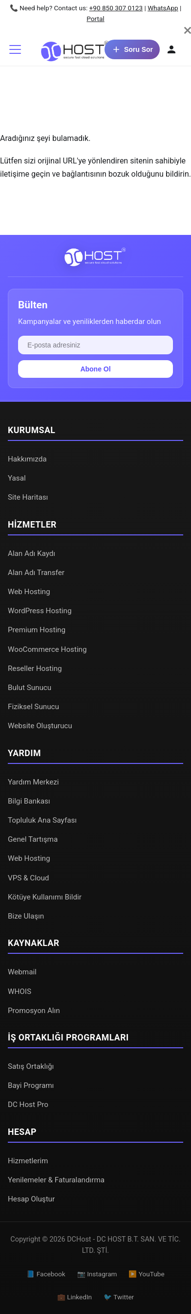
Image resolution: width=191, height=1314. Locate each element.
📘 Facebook (45, 1274)
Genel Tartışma (33, 839)
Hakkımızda (27, 459)
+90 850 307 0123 (116, 8)
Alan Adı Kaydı (31, 553)
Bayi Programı (31, 1085)
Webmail (22, 972)
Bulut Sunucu (29, 687)
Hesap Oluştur (31, 1199)
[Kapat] (187, 30)
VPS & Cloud (28, 878)
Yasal (17, 478)
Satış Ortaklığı (31, 1066)
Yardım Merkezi (33, 782)
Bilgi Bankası (29, 801)
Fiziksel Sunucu (33, 706)
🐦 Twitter (119, 1297)
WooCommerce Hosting (47, 649)
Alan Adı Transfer (36, 572)
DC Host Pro (28, 1104)
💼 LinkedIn (74, 1297)
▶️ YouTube (146, 1274)
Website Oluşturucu (40, 725)
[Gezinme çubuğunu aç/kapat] (15, 49)
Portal (95, 19)
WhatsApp (163, 8)
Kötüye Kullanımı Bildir (45, 897)
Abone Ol (95, 369)
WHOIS (19, 991)
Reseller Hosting (35, 668)
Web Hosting (29, 591)
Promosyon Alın (34, 1010)
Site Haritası (28, 497)
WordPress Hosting (39, 610)
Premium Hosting (36, 629)
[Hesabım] (171, 49)
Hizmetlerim (28, 1160)
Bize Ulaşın (26, 916)
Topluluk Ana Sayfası (42, 820)
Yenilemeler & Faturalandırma (56, 1180)
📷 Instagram (97, 1274)
